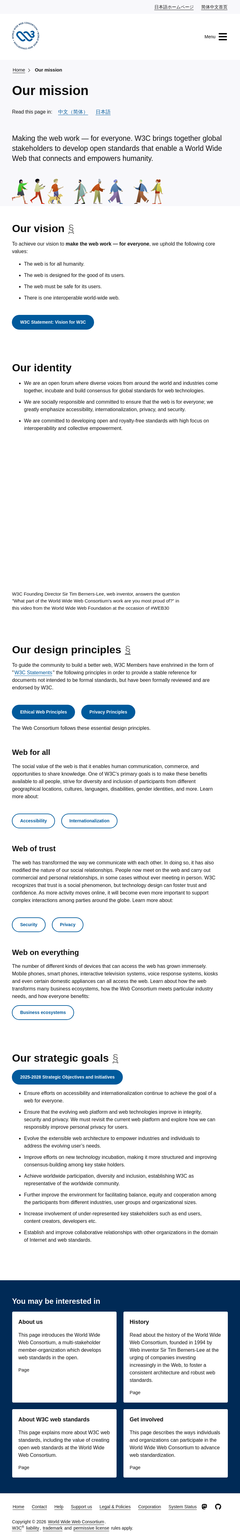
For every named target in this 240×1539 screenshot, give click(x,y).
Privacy (68, 924)
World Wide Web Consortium (76, 1521)
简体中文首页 (214, 6)
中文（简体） (73, 111)
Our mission (48, 69)
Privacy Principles (108, 711)
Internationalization (89, 820)
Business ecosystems (43, 1012)
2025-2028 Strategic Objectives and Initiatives (67, 1077)
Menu (216, 36)
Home (18, 69)
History (139, 1322)
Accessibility (33, 820)
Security (28, 924)
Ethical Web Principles (43, 711)
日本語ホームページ (174, 6)
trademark (52, 1528)
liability (32, 1528)
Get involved (146, 1419)
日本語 (103, 111)
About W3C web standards (54, 1419)
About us (30, 1322)
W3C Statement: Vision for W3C (53, 322)
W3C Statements (33, 672)
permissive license (91, 1528)
